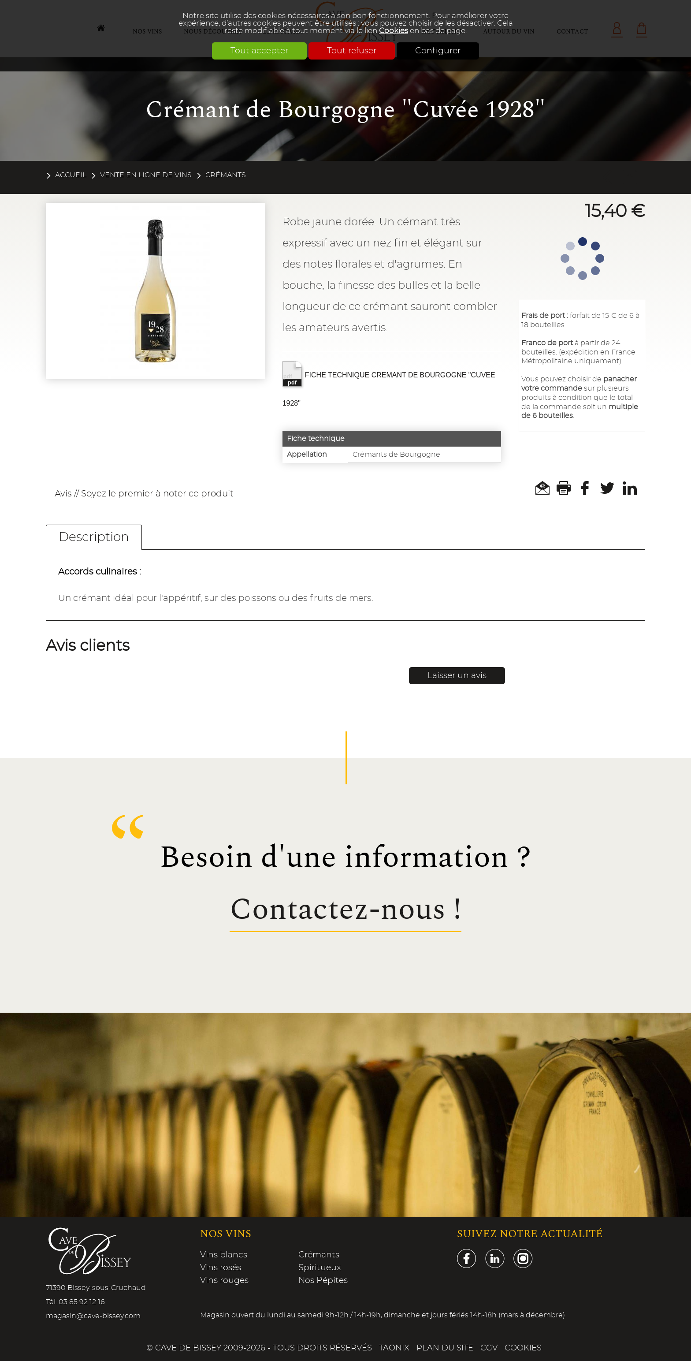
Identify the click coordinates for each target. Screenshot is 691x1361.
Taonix (394, 1348)
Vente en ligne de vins (146, 175)
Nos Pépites (323, 1280)
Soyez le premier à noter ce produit (157, 493)
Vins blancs (223, 1255)
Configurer (438, 51)
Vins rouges (224, 1280)
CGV (489, 1348)
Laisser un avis (457, 675)
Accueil (70, 175)
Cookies (393, 30)
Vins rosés (220, 1268)
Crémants (225, 175)
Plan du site (444, 1348)
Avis (63, 493)
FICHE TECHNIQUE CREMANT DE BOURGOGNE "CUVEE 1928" (388, 384)
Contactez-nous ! (345, 910)
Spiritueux (319, 1268)
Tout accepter (259, 51)
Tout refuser (351, 51)
